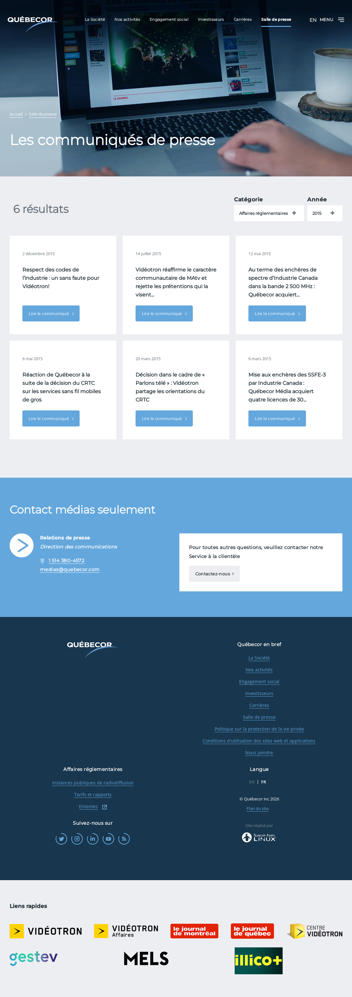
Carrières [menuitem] (243, 19)
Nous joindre (259, 753)
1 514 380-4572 (66, 560)
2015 (316, 213)
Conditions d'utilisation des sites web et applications (259, 741)
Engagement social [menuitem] (169, 19)
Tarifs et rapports (93, 794)
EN (313, 20)
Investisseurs (259, 693)
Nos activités (259, 670)
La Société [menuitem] (95, 19)
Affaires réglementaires (263, 213)
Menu (332, 20)
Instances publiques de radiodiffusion (93, 783)
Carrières (259, 705)
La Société (259, 658)
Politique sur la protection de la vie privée (259, 729)
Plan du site (257, 808)
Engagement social (259, 681)
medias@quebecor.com (70, 569)
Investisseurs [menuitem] (211, 19)
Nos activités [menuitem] (127, 19)
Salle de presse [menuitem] (276, 19)
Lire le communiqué (49, 313)
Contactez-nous (212, 573)
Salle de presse (259, 717)
